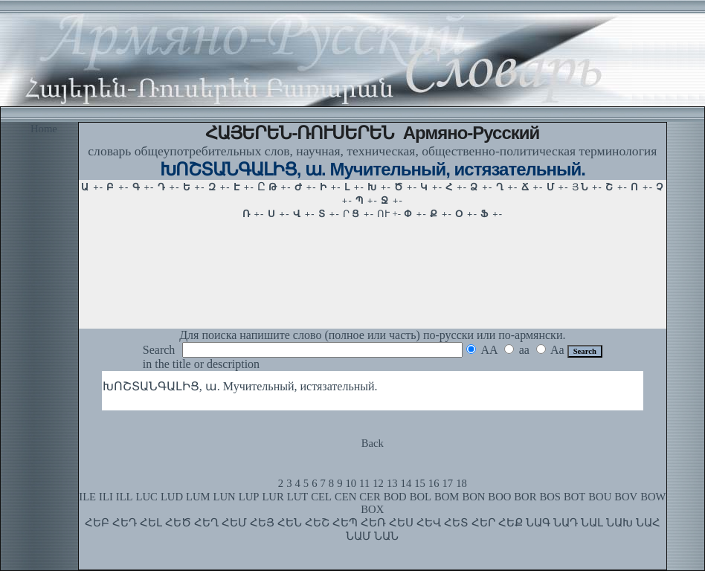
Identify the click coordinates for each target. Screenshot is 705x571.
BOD (395, 497)
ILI (106, 497)
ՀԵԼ (151, 523)
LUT (298, 497)
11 (364, 483)
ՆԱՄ (358, 536)
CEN (345, 497)
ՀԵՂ (206, 523)
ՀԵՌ (373, 523)
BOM (446, 497)
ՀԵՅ (262, 523)
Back (372, 443)
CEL (321, 497)
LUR (272, 497)
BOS (550, 497)
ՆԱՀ (648, 523)
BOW (653, 497)
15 (419, 483)
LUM (198, 497)
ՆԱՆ (386, 536)
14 (406, 483)
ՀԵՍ (401, 523)
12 (378, 483)
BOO (499, 497)
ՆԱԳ (538, 523)
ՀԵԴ (124, 523)
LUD (172, 497)
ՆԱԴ (565, 523)
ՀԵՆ (289, 523)
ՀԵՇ (317, 523)
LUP (249, 497)
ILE (87, 497)
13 (392, 483)
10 (350, 483)
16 (434, 483)
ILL (124, 497)
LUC (147, 497)
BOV (625, 497)
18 (461, 483)
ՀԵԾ (178, 523)
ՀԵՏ (456, 523)
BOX (372, 509)
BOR (525, 497)
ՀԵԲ (97, 523)
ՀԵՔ (510, 523)
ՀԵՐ (483, 523)
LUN (224, 497)
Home (43, 129)
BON (473, 497)
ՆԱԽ (619, 523)
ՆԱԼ (592, 523)
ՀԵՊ (345, 523)
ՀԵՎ (428, 523)
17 (448, 483)
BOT (574, 497)
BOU (599, 497)
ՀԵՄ (234, 523)
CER (370, 497)
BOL (420, 497)
